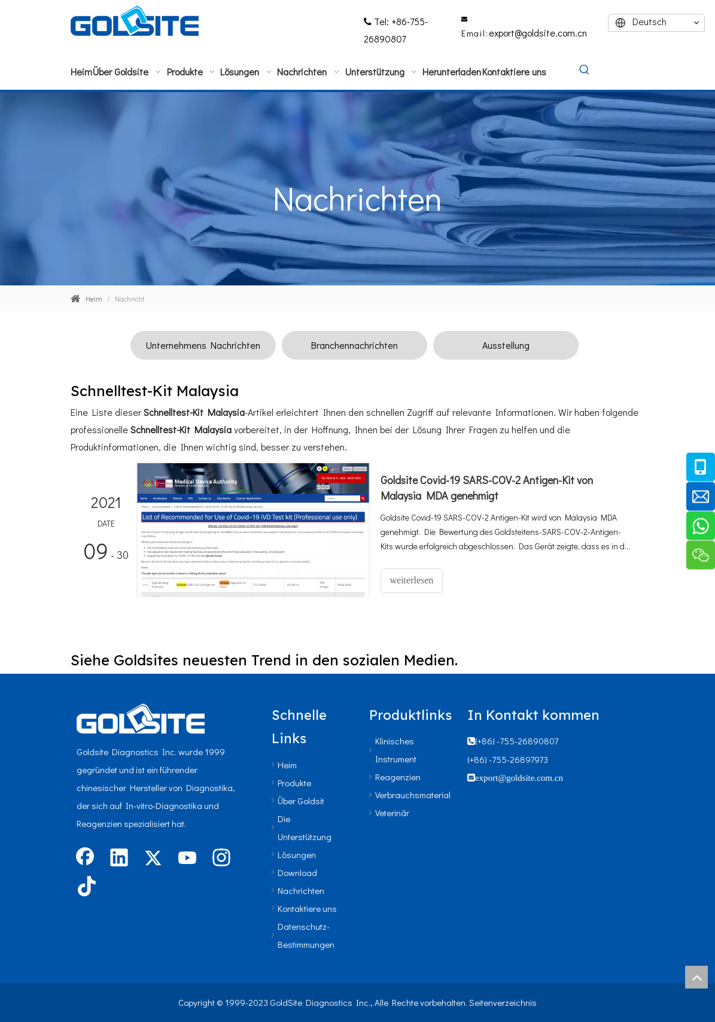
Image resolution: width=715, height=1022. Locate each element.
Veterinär (392, 813)
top (696, 977)
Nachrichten (301, 890)
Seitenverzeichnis (503, 1002)
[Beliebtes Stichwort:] (584, 70)
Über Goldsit (301, 801)
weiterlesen (412, 580)
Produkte (294, 783)
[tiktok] (85, 887)
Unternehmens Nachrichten (203, 345)
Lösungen (297, 854)
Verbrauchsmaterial (413, 795)
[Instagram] (221, 858)
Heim (287, 765)
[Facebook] (85, 858)
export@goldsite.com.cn (538, 32)
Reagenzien (398, 777)
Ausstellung (506, 345)
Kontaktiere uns (307, 908)
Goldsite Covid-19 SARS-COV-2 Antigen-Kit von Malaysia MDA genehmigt (487, 488)
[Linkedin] (119, 858)
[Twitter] (153, 858)
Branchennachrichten (354, 345)
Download (297, 872)
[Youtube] (187, 858)
